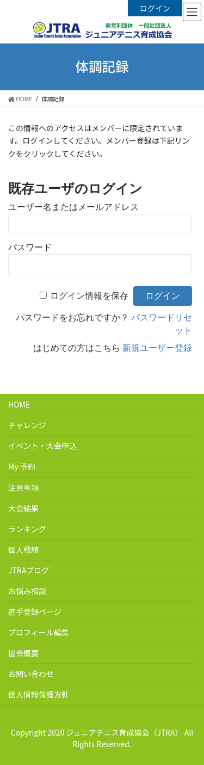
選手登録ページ (34, 611)
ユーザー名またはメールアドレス (73, 207)
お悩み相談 (27, 590)
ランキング (27, 528)
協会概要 (23, 652)
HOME (19, 404)
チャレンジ (27, 424)
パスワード (30, 247)
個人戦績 (23, 549)
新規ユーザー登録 (157, 348)
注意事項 (23, 487)
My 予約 (21, 466)
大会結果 (23, 508)
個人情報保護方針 (38, 694)
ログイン (155, 8)
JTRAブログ (28, 570)
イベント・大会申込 (42, 445)
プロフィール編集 (38, 632)
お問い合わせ (31, 673)
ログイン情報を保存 (89, 295)
